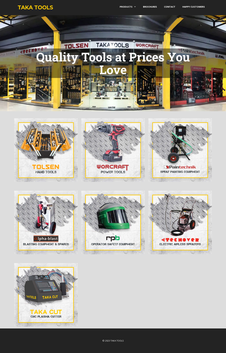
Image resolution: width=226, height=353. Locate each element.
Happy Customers (193, 6)
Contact (169, 6)
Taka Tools (35, 7)
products (129, 6)
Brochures (150, 6)
